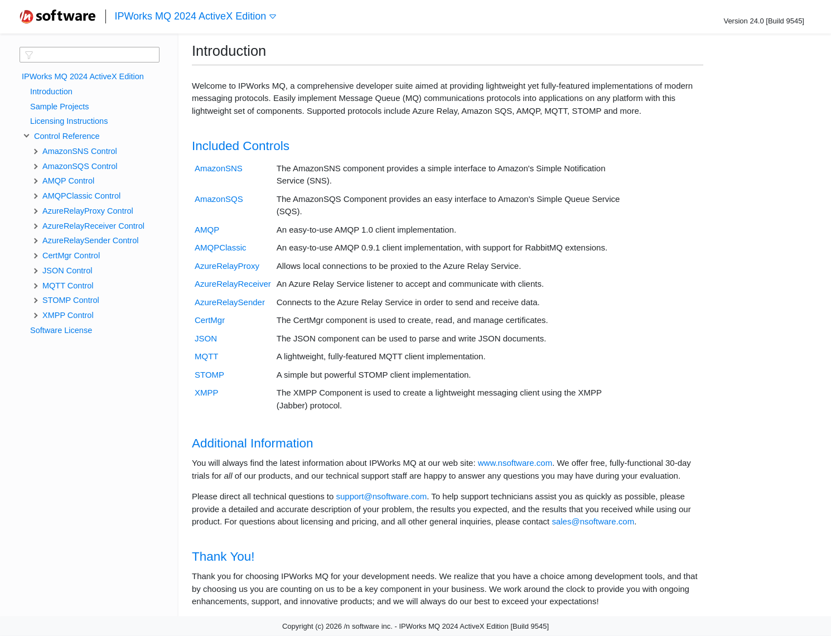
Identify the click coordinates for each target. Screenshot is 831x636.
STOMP (209, 374)
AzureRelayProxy (227, 266)
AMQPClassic (221, 247)
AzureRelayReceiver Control (93, 225)
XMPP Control (68, 315)
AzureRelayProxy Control (87, 210)
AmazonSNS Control (79, 151)
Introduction (51, 91)
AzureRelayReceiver (233, 283)
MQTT (207, 356)
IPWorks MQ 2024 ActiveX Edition (195, 16)
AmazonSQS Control (80, 166)
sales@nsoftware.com (593, 521)
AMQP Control (68, 180)
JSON (206, 338)
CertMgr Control (71, 255)
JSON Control (67, 270)
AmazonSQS (219, 199)
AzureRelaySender (230, 302)
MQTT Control (68, 285)
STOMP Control (70, 300)
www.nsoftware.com (515, 463)
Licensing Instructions (69, 121)
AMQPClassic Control (81, 195)
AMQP (207, 229)
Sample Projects (59, 106)
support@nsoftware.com (381, 496)
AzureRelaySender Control (90, 240)
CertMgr (210, 320)
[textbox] (90, 54)
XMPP (207, 392)
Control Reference (65, 136)
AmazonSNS (219, 168)
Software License (61, 330)
